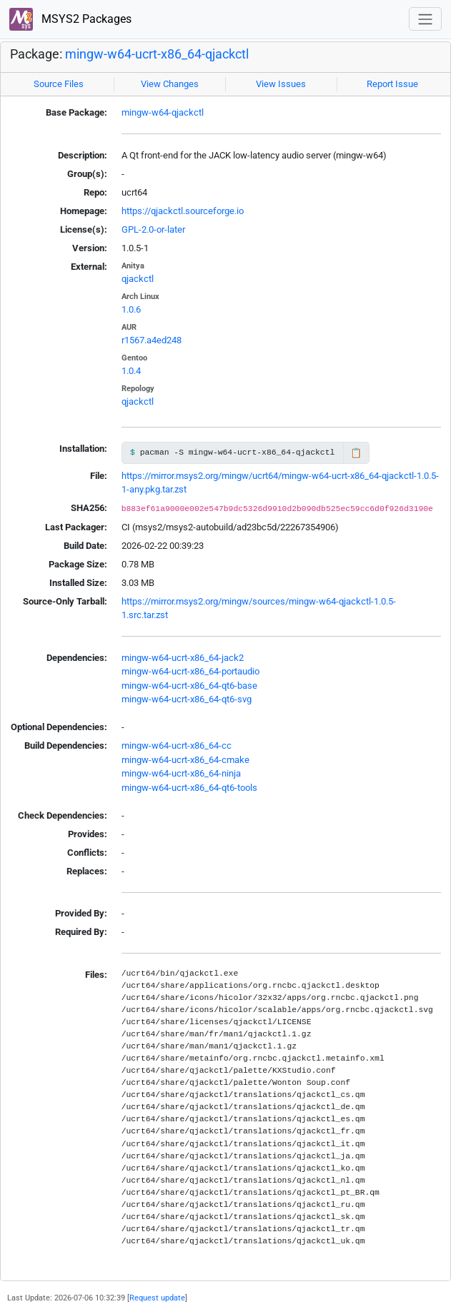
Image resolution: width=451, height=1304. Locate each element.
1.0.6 (131, 309)
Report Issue (392, 84)
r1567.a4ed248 (152, 340)
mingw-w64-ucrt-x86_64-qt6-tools (189, 787)
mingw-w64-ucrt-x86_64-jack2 (183, 657)
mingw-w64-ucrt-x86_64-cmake (185, 759)
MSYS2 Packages (70, 19)
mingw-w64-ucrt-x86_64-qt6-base (189, 685)
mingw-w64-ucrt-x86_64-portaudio (190, 671)
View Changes (170, 84)
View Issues (281, 84)
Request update (157, 1298)
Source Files (59, 84)
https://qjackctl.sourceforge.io (183, 211)
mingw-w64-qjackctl (163, 112)
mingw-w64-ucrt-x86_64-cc (177, 745)
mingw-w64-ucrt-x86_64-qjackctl (157, 54)
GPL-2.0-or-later (153, 229)
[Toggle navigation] (425, 19)
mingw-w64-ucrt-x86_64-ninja (181, 773)
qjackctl (138, 278)
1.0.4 (131, 370)
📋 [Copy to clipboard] (356, 453)
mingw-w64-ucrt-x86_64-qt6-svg (187, 699)
